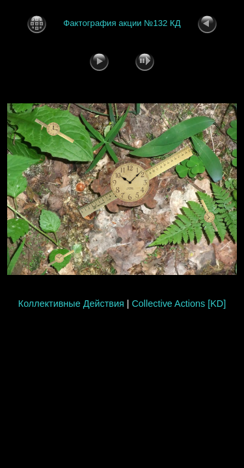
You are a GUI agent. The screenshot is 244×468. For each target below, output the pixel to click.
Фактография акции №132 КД (122, 23)
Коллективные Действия (71, 303)
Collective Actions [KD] (178, 303)
